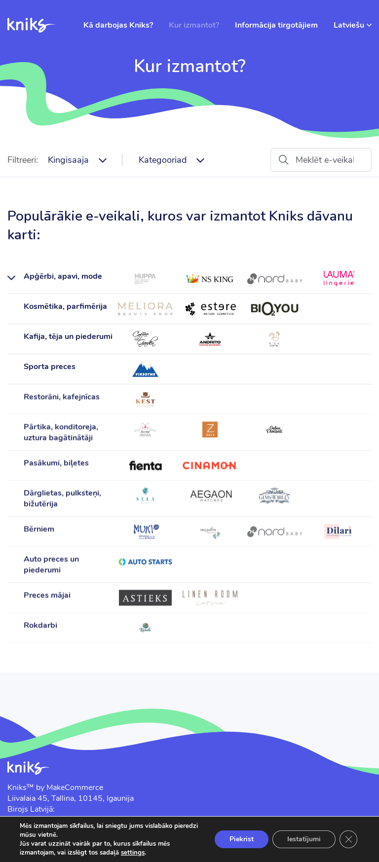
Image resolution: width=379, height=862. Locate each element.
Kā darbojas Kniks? (118, 25)
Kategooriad (163, 160)
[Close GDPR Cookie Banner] (348, 839)
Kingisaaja (68, 160)
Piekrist (241, 839)
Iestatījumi (304, 839)
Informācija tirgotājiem (276, 25)
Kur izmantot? (194, 25)
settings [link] (133, 852)
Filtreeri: (22, 160)
